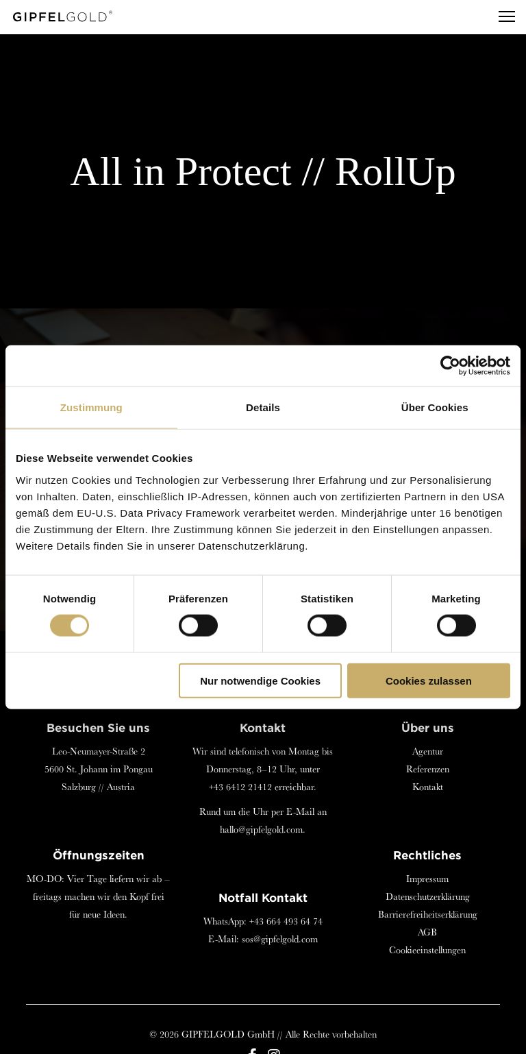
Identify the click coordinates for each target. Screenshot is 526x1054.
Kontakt (427, 787)
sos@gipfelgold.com (280, 939)
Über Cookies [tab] (434, 407)
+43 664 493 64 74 (286, 921)
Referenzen (427, 769)
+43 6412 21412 (240, 787)
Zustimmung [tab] (91, 407)
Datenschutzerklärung (428, 896)
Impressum (427, 878)
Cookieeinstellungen (427, 950)
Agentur (427, 751)
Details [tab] (263, 407)
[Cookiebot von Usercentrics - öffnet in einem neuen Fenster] (450, 366)
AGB (427, 932)
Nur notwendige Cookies (260, 680)
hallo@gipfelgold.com (261, 829)
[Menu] (500, 17)
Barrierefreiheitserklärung (427, 914)
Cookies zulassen (429, 680)
